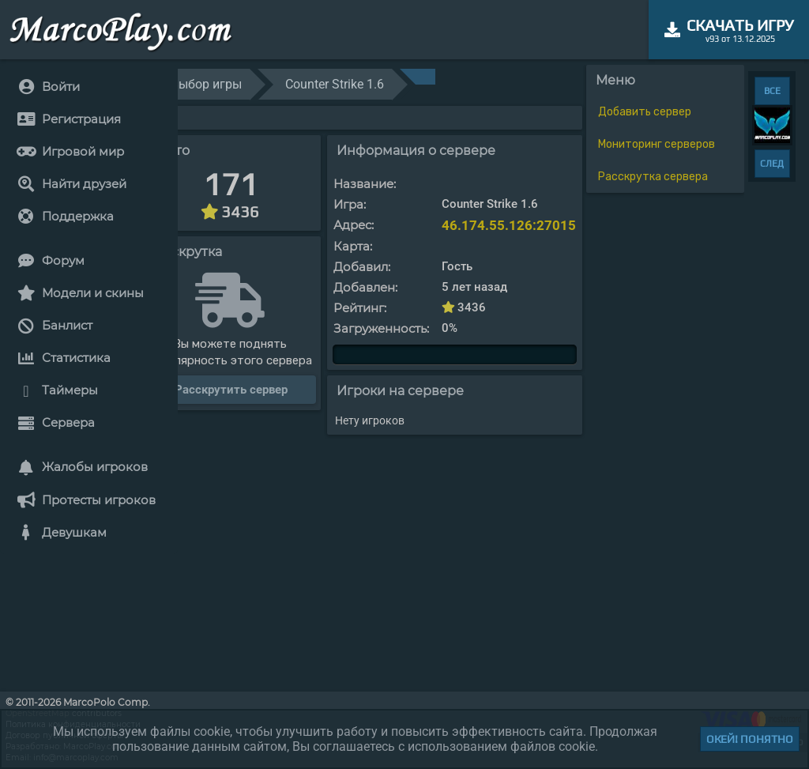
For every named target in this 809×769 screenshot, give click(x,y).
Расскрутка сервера (653, 176)
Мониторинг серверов (656, 144)
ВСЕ (772, 90)
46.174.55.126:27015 (509, 225)
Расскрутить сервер (231, 390)
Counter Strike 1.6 (334, 84)
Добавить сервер (644, 112)
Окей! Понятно (749, 739)
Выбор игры (206, 84)
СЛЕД (772, 163)
